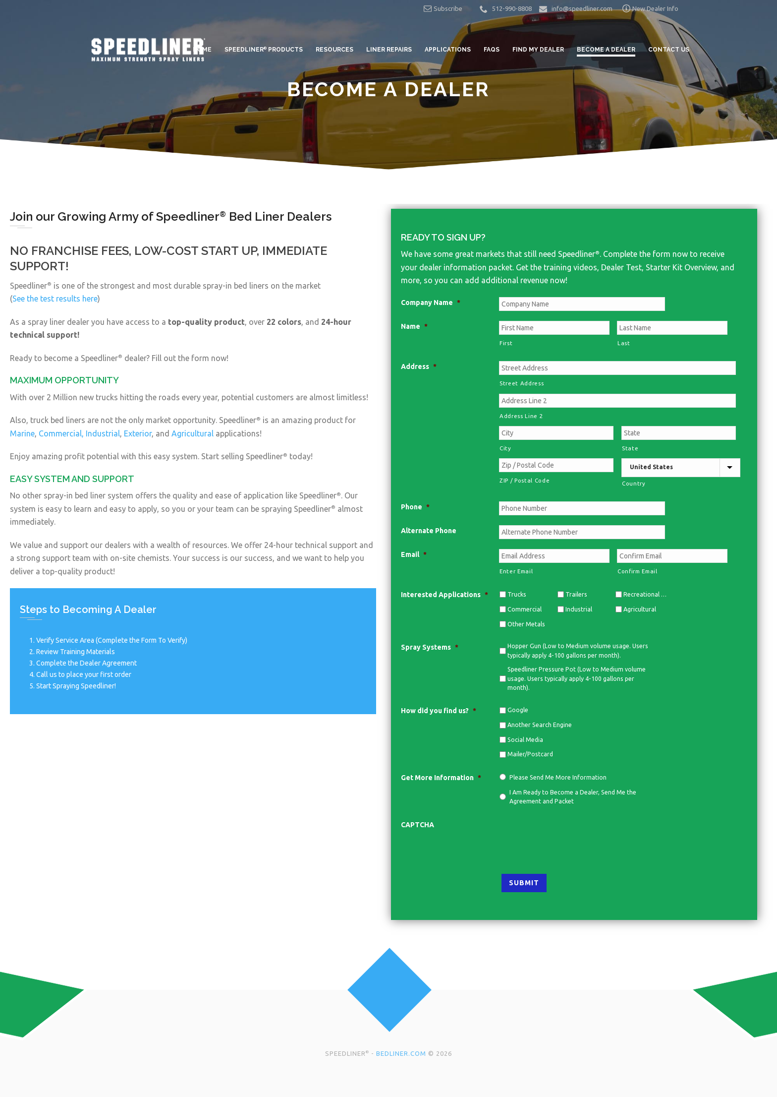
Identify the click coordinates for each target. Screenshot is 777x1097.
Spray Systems (429, 647)
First (506, 343)
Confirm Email (637, 571)
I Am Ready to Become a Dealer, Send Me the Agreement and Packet (572, 796)
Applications (448, 49)
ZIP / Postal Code (525, 480)
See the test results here (55, 298)
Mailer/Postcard (530, 754)
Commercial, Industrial (79, 433)
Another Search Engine (539, 725)
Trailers (576, 594)
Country (634, 483)
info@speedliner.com (582, 8)
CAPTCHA (417, 825)
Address (419, 366)
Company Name (430, 302)
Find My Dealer (538, 49)
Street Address (522, 383)
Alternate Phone (428, 531)
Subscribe (443, 8)
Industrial (578, 609)
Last (623, 343)
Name (414, 326)
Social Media (525, 739)
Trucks (516, 594)
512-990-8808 (512, 8)
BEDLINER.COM (401, 1053)
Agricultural (192, 433)
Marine (22, 433)
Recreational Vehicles (645, 594)
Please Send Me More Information (558, 777)
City (505, 448)
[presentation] (574, 838)
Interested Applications (444, 595)
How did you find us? (438, 711)
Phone (415, 507)
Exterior (138, 433)
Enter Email (516, 571)
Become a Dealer (606, 49)
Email (414, 554)
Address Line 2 (521, 416)
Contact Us (668, 49)
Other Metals (526, 623)
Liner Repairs (389, 49)
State (630, 448)
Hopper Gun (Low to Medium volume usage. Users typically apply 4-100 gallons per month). (577, 650)
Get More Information (441, 778)
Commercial (524, 609)
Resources (334, 49)
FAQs (492, 49)
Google (517, 710)
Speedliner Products (263, 49)
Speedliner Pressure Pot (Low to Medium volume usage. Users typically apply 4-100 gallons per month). (576, 678)
